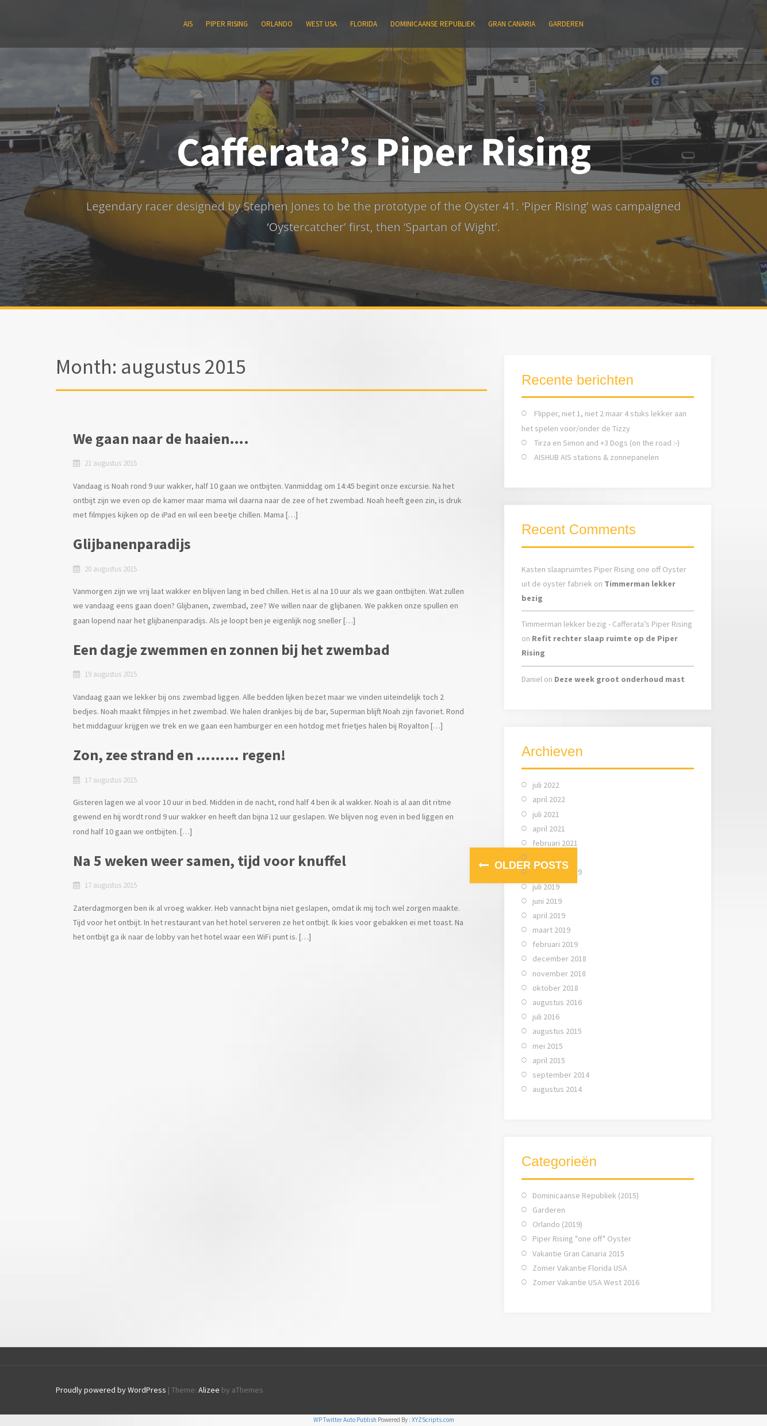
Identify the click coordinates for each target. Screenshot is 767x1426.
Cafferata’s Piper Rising (384, 151)
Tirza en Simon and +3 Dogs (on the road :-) (607, 443)
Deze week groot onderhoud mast (619, 679)
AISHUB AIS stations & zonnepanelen (596, 457)
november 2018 (559, 973)
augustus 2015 (557, 1031)
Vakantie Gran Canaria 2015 (578, 1253)
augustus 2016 (557, 1002)
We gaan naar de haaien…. (161, 438)
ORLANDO (277, 24)
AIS (188, 24)
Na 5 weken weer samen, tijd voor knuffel (209, 860)
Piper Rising (227, 24)
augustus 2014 (557, 1089)
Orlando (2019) (557, 1224)
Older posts (530, 865)
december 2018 (559, 958)
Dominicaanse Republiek (432, 24)
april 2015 (548, 1060)
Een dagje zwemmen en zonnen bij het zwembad (231, 649)
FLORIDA (363, 24)
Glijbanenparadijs (132, 543)
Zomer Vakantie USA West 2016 (585, 1282)
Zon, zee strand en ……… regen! (179, 754)
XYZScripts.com (433, 1420)
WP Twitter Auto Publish (345, 1420)
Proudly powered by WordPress (111, 1390)
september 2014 (560, 1075)
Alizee (209, 1390)
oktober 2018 (555, 988)
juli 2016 (545, 1016)
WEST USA (321, 24)
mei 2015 (547, 1046)
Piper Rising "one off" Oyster (581, 1238)
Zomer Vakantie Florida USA (579, 1268)
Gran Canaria (511, 24)
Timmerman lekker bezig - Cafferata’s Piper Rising (606, 624)
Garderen (566, 24)
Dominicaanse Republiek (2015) (585, 1195)
